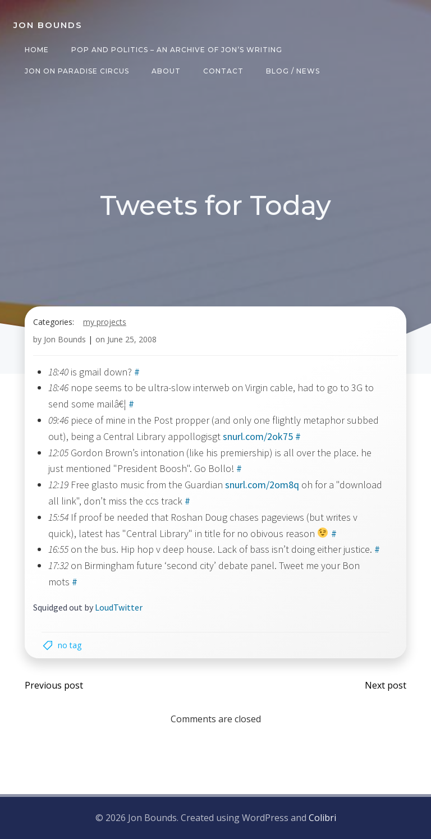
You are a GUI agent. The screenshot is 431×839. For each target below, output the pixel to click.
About (166, 71)
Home (37, 49)
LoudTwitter (119, 607)
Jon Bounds (65, 339)
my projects (104, 322)
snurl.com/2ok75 (258, 436)
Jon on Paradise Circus (77, 71)
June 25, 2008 (132, 339)
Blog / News (293, 71)
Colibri (322, 818)
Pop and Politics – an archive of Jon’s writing (176, 49)
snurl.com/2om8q (262, 484)
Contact (223, 71)
